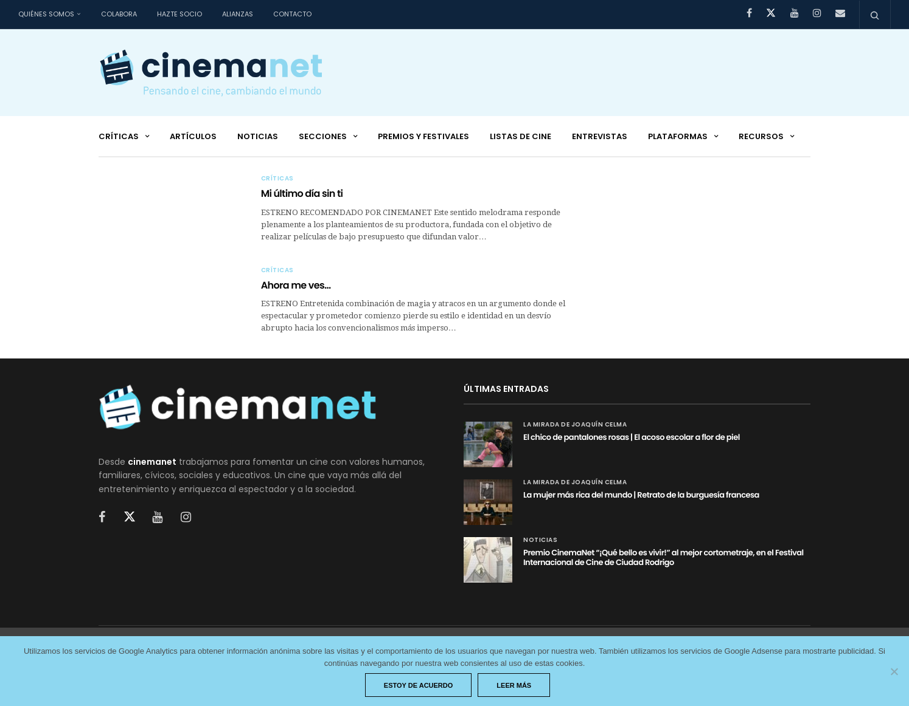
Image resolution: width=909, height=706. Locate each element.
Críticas (119, 136)
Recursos (761, 136)
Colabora (119, 14)
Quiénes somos (46, 14)
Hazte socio (179, 14)
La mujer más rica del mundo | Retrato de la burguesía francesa (641, 495)
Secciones (323, 136)
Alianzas (237, 14)
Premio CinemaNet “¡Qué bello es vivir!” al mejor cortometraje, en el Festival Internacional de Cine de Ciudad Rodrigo (663, 557)
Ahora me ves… (296, 285)
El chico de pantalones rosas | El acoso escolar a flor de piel (631, 437)
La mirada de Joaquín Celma (575, 425)
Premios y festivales (423, 136)
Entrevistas (599, 136)
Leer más (513, 685)
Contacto (292, 14)
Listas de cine (520, 136)
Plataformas (678, 136)
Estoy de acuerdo (418, 685)
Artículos (193, 136)
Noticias (257, 136)
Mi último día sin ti (302, 193)
